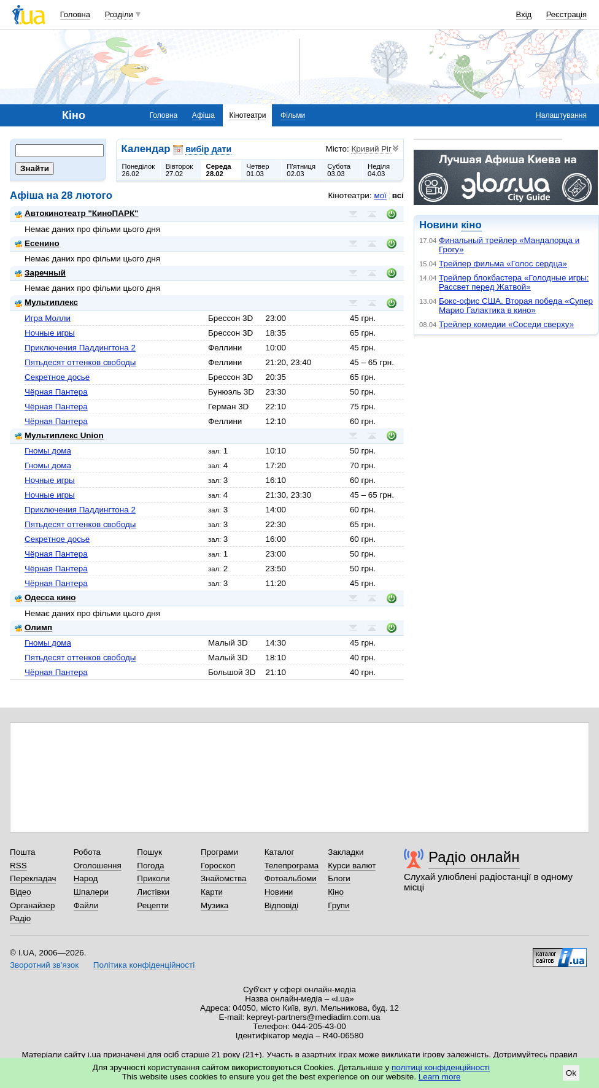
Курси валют (352, 865)
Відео (20, 892)
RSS (18, 865)
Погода (150, 865)
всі (398, 195)
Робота (87, 852)
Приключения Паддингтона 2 (80, 347)
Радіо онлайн (474, 857)
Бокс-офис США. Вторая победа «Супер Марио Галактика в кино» (516, 305)
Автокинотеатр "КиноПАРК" (76, 213)
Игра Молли (48, 318)
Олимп (33, 627)
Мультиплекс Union (59, 435)
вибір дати (208, 149)
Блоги (339, 878)
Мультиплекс (46, 302)
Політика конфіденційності (144, 965)
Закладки (345, 852)
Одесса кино (45, 597)
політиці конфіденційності (441, 1067)
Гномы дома (48, 450)
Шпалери (91, 892)
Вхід (524, 14)
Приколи (153, 878)
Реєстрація (566, 14)
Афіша (203, 115)
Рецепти (153, 905)
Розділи (119, 14)
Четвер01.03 (257, 170)
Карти (212, 892)
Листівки (153, 892)
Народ (86, 878)
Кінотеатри (247, 115)
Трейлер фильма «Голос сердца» (503, 263)
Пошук (149, 852)
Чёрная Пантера (56, 391)
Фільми (292, 115)
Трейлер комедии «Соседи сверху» (506, 324)
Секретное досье (57, 377)
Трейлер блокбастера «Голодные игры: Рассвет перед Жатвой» (514, 282)
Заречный (40, 272)
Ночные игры (50, 333)
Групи (338, 905)
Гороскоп (218, 865)
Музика (214, 905)
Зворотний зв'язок (44, 965)
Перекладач (33, 878)
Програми (219, 852)
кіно (471, 225)
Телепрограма (292, 865)
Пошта (22, 852)
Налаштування (561, 115)
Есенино (37, 243)
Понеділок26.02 (138, 170)
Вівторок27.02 (179, 170)
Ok (571, 1073)
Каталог (280, 852)
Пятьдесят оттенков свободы (80, 362)
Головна (75, 14)
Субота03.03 (338, 170)
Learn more (440, 1076)
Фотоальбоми (291, 878)
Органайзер (32, 905)
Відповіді (282, 905)
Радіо (20, 918)
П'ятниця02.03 (301, 170)
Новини (279, 892)
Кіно (336, 892)
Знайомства (224, 878)
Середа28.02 (218, 170)
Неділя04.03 (379, 170)
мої (380, 195)
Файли (86, 905)
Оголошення (98, 865)
